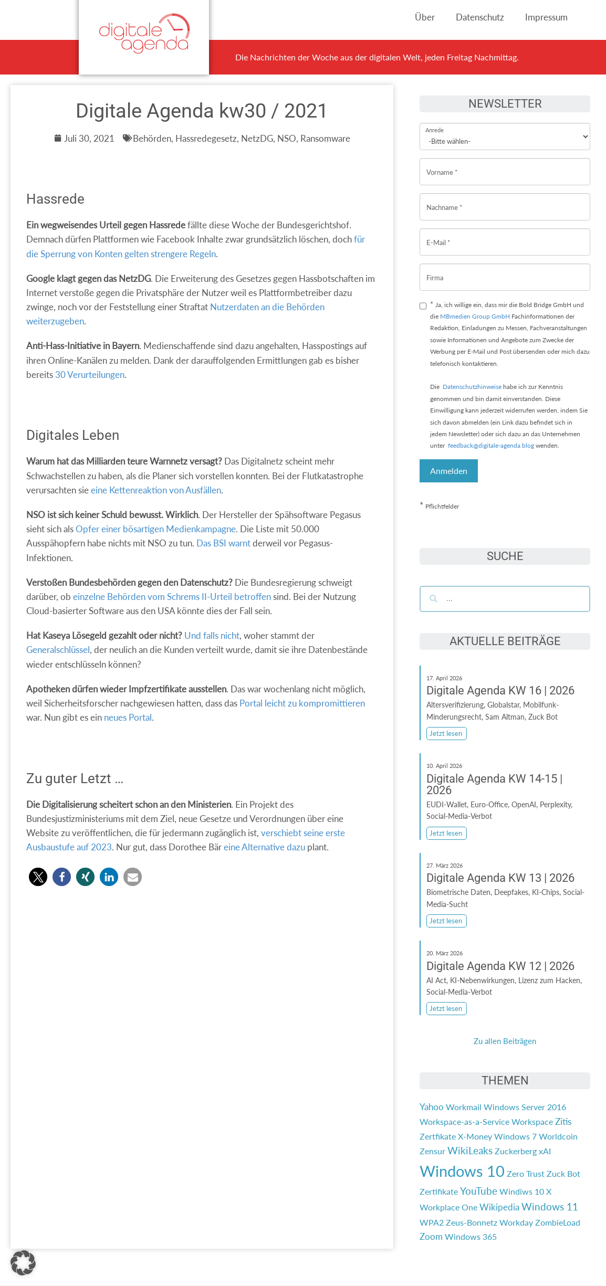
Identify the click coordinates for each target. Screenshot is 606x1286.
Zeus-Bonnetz (471, 1222)
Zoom (431, 1236)
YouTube (478, 1191)
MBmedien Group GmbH (475, 316)
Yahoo (432, 1106)
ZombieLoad (557, 1222)
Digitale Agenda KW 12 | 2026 (500, 966)
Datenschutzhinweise (472, 387)
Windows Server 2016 (525, 1107)
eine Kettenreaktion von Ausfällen (156, 490)
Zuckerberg (516, 1151)
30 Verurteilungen (89, 374)
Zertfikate (438, 1136)
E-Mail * (438, 234)
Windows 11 (549, 1207)
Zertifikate (439, 1191)
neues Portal (128, 717)
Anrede (434, 123)
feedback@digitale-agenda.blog (490, 445)
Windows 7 (515, 1136)
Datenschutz (480, 17)
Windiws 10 (521, 1191)
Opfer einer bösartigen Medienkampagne (156, 528)
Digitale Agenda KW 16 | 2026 (500, 690)
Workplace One (448, 1207)
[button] (38, 877)
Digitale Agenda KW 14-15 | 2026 (494, 784)
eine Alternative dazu (264, 846)
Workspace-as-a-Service (464, 1121)
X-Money (475, 1136)
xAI (545, 1151)
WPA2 (432, 1222)
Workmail (464, 1107)
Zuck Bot (563, 1173)
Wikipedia (499, 1207)
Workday (516, 1222)
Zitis (563, 1121)
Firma (434, 269)
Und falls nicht (211, 635)
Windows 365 (471, 1236)
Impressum (546, 17)
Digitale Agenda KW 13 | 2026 (500, 877)
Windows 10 (462, 1171)
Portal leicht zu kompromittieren (302, 703)
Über (425, 17)
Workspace (532, 1121)
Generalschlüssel (58, 649)
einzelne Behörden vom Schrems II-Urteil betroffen (172, 596)
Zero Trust (526, 1173)
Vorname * (442, 164)
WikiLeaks (470, 1150)
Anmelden (448, 471)
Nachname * (444, 199)
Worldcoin (558, 1136)
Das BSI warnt (223, 543)
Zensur (432, 1151)
